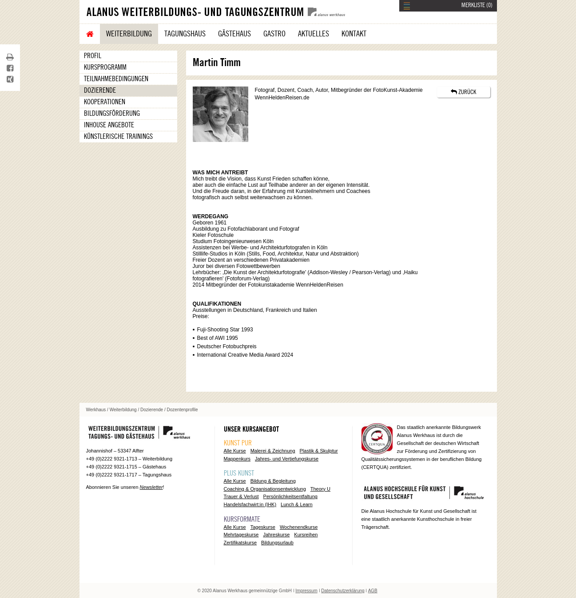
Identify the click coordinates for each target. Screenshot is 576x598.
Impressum (306, 590)
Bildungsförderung (112, 113)
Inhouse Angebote (109, 125)
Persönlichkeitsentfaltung (290, 496)
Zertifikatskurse (240, 542)
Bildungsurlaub (277, 542)
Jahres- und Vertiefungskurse (286, 458)
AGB (372, 590)
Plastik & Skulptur (319, 450)
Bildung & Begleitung (273, 481)
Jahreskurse (276, 534)
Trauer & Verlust (241, 496)
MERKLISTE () (477, 5)
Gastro (274, 34)
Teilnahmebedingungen (116, 79)
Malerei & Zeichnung (272, 450)
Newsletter (151, 487)
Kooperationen (104, 102)
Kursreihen (306, 534)
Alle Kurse (235, 450)
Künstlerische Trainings (118, 136)
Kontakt (354, 34)
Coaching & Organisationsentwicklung (265, 489)
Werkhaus (96, 409)
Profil (92, 55)
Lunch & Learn (297, 504)
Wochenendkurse (299, 527)
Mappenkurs (237, 458)
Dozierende (100, 90)
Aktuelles (313, 34)
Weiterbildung (129, 34)
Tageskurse (262, 527)
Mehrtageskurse (241, 534)
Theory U (320, 489)
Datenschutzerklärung (342, 590)
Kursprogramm (105, 67)
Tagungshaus (185, 34)
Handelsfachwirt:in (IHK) (250, 504)
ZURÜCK (463, 92)
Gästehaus (234, 34)
